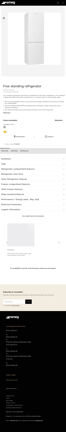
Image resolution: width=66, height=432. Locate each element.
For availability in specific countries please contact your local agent (33, 268)
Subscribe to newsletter (13, 292)
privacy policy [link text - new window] (16, 305)
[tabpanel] (34, 40)
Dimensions (59, 120)
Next (59, 242)
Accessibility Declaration (14, 405)
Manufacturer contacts (14, 407)
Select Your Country (11, 388)
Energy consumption (10, 120)
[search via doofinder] (58, 2)
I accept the (12, 305)
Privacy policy (10, 403)
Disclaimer (9, 400)
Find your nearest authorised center (18, 342)
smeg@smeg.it (39, 420)
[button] (4, 17)
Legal (8, 398)
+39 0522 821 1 (14, 420)
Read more (6, 112)
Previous (7, 242)
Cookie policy (10, 396)
